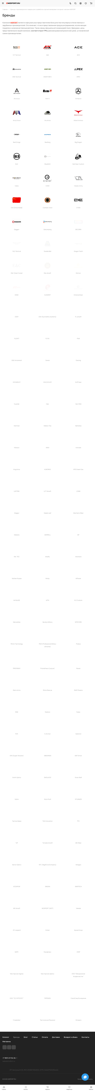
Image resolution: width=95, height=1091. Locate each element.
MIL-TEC (17, 557)
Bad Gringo (16, 142)
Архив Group (78, 930)
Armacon (78, 99)
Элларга (78, 1020)
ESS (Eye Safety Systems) (47, 317)
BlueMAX (47, 164)
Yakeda (78, 908)
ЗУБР (78, 952)
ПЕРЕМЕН (47, 998)
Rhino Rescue (47, 690)
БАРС (16, 952)
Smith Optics (16, 777)
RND (16, 712)
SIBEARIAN (47, 756)
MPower (78, 578)
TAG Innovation (47, 821)
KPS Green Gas (78, 469)
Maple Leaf (47, 513)
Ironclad (78, 448)
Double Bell (47, 251)
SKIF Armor (78, 756)
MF (78, 535)
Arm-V (47, 99)
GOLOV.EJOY (47, 382)
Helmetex (78, 426)
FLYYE (47, 338)
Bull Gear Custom (78, 164)
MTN (47, 600)
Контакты (85, 1037)
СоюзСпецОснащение (78, 998)
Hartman (17, 426)
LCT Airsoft (47, 491)
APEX (78, 77)
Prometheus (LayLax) (47, 668)
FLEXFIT (16, 338)
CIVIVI (47, 186)
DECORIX (78, 229)
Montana (78, 557)
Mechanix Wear (78, 513)
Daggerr (16, 229)
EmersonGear (78, 295)
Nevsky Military (47, 622)
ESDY (16, 317)
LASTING (17, 491)
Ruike (78, 712)
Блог (26, 1037)
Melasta (16, 535)
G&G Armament (17, 360)
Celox (17, 186)
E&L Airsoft (47, 273)
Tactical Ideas (16, 821)
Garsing (78, 360)
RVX (16, 734)
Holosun (16, 448)
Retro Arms (16, 690)
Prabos (78, 644)
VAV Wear (78, 843)
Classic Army (78, 186)
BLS (16, 164)
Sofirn (17, 799)
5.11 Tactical (17, 55)
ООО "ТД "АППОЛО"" (17, 998)
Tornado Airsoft (47, 843)
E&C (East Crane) (17, 273)
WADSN (47, 886)
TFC (78, 821)
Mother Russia (16, 578)
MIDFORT (14, 23)
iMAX (47, 448)
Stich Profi (47, 799)
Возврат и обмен (70, 1037)
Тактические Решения (47, 1020)
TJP (17, 843)
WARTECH (78, 886)
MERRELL (47, 535)
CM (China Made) (16, 208)
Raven (78, 668)
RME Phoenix (78, 690)
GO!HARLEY (17, 382)
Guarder (16, 404)
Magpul (16, 513)
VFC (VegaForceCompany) (47, 865)
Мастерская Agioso (16, 974)
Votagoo (78, 865)
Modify (47, 557)
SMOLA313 (47, 777)
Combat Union (47, 208)
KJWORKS (47, 469)
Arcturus (17, 99)
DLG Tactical (17, 251)
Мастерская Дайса (47, 974)
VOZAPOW (16, 886)
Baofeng (47, 142)
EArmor (78, 273)
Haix (47, 404)
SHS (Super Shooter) (17, 756)
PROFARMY (16, 668)
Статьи (35, 1037)
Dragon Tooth (78, 251)
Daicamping (47, 229)
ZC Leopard (17, 930)
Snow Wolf (78, 777)
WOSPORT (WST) (47, 908)
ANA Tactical (16, 77)
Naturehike (16, 622)
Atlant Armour (78, 120)
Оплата (45, 1037)
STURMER (78, 799)
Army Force (16, 120)
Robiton (47, 712)
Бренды (16, 1037)
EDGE (16, 295)
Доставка (56, 1037)
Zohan (47, 930)
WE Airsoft (16, 908)
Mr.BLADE (16, 600)
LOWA (78, 491)
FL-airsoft (78, 317)
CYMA (78, 208)
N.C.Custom (78, 600)
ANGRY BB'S (47, 77)
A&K (47, 55)
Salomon (78, 734)
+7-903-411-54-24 (9, 1058)
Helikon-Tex (47, 426)
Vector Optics (16, 865)
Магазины (6, 1041)
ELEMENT (47, 295)
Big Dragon (78, 142)
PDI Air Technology (17, 644)
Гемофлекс (47, 952)
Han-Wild (78, 404)
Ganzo (47, 360)
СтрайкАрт (16, 1020)
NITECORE (78, 622)
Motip (47, 578)
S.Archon (47, 734)
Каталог (5, 1037)
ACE (78, 55)
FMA (78, 338)
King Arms (16, 469)
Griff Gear (78, 382)
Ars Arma (48, 120)
